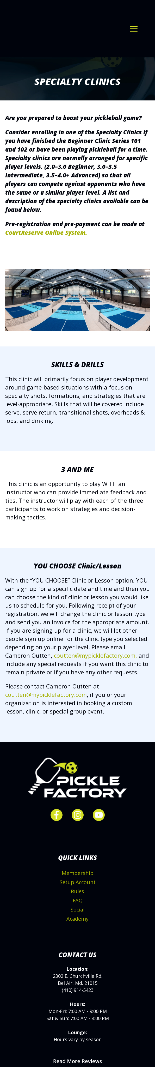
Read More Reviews (77, 1040)
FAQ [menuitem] (78, 880)
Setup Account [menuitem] (78, 861)
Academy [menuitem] (77, 898)
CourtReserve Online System (45, 212)
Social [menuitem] (77, 889)
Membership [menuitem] (78, 852)
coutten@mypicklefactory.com (46, 674)
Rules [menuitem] (77, 870)
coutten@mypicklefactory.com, (95, 635)
